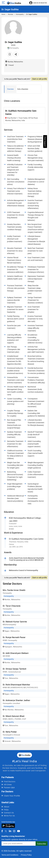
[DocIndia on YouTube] (18, 831)
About (6, 806)
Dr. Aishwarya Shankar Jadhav (16, 700)
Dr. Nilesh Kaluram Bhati (13, 716)
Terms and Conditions (9, 855)
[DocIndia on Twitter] (6, 831)
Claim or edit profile (39, 79)
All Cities (8, 784)
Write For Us (9, 815)
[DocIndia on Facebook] (2, 831)
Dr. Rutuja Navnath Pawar (14, 637)
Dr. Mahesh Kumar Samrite (15, 621)
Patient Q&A (9, 787)
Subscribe (41, 843)
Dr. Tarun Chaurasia (11, 605)
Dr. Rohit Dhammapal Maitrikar (16, 684)
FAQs (6, 809)
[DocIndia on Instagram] (14, 831)
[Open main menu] (4, 2)
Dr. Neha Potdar (10, 731)
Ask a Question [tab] (22, 89)
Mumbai (10, 14)
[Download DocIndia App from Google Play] (8, 825)
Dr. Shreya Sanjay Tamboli (14, 668)
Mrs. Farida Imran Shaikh (14, 590)
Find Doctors (9, 781)
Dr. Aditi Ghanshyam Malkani (15, 653)
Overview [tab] (10, 89)
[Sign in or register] (38, 2)
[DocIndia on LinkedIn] (10, 831)
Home (3, 14)
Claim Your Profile (12, 796)
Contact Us (9, 812)
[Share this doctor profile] (15, 54)
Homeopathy (20, 14)
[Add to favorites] (9, 54)
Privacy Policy (26, 855)
